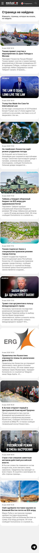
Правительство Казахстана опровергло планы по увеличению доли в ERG (18, 357)
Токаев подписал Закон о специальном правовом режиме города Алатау (17, 251)
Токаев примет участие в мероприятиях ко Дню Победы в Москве (17, 53)
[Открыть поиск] (36, 3)
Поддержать (26, 3)
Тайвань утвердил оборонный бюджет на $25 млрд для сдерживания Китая (16, 201)
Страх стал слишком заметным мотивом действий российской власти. (17, 460)
